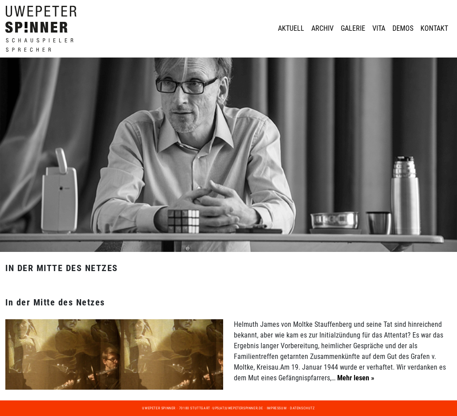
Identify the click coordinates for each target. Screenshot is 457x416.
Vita (378, 28)
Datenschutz (302, 408)
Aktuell (291, 28)
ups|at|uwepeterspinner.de (237, 408)
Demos (402, 28)
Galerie (353, 28)
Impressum (276, 408)
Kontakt (434, 28)
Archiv (322, 28)
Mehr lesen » (354, 378)
